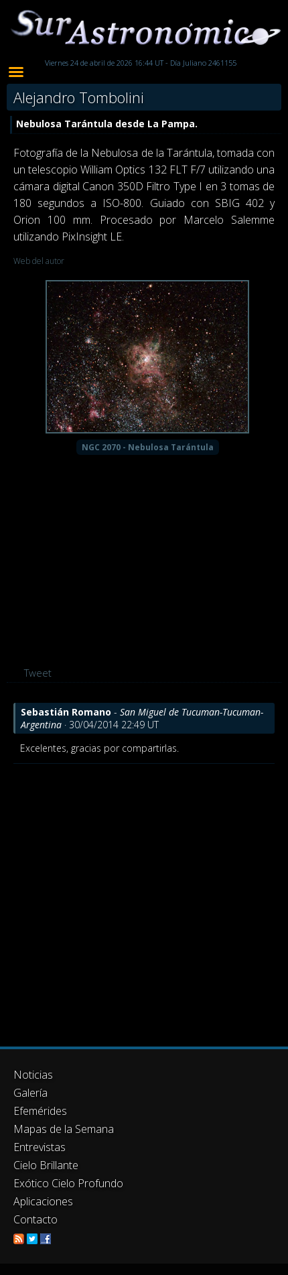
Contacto (35, 1219)
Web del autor (38, 261)
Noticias (33, 1074)
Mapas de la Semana (63, 1129)
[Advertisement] (128, 898)
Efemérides (40, 1110)
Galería (30, 1092)
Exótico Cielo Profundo (68, 1183)
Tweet (38, 672)
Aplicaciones (43, 1201)
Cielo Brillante (45, 1165)
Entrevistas (39, 1147)
